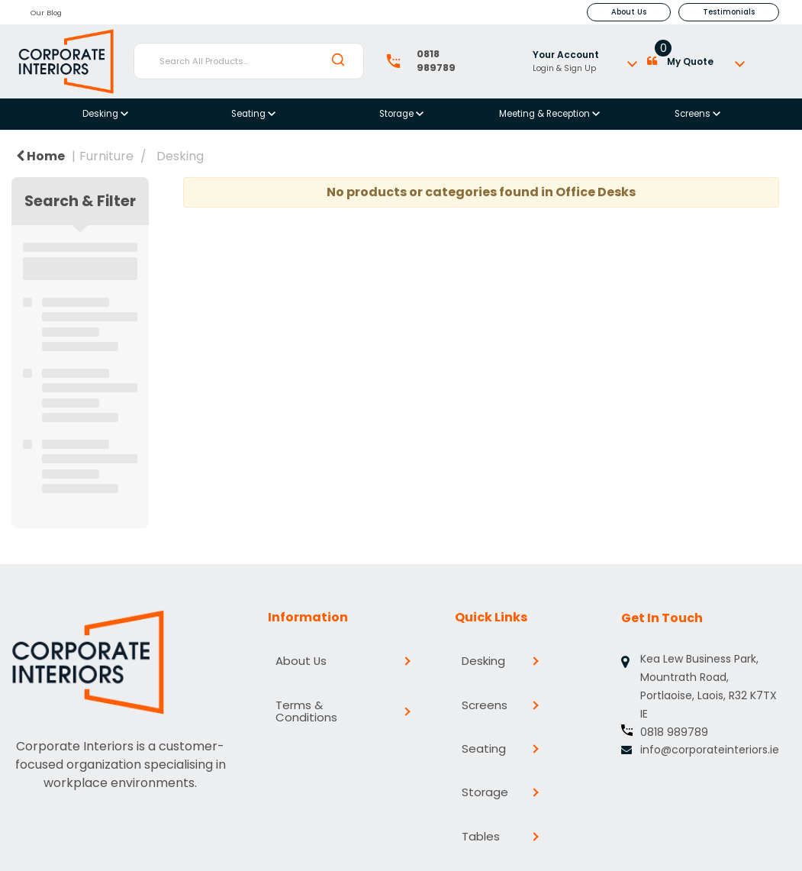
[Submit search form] (338, 60)
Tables (480, 770)
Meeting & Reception (545, 114)
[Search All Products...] (248, 61)
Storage (397, 114)
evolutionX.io (327, 854)
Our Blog (46, 13)
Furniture (106, 156)
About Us (628, 12)
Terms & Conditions (337, 683)
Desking (101, 114)
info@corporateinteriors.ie (709, 749)
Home (40, 156)
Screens (694, 114)
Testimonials (729, 12)
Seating (249, 114)
